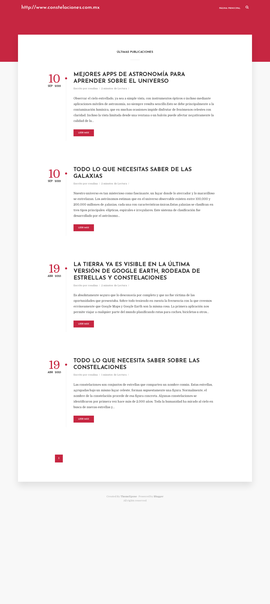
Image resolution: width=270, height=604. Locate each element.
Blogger (159, 581)
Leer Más (108, 152)
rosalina (112, 102)
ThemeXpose (129, 581)
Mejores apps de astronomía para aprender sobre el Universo (147, 87)
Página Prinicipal (224, 7)
